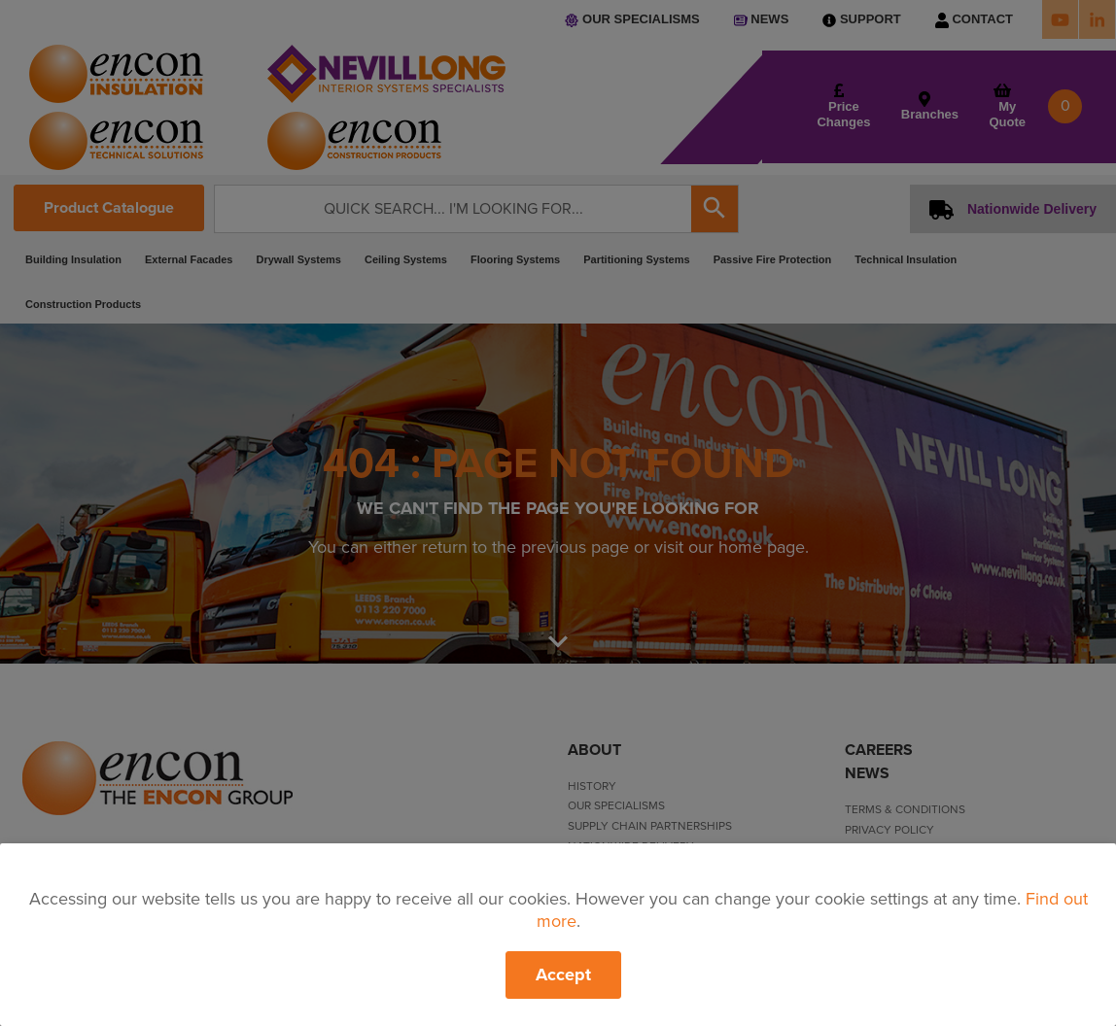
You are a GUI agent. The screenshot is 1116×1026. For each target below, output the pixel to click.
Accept (563, 974)
